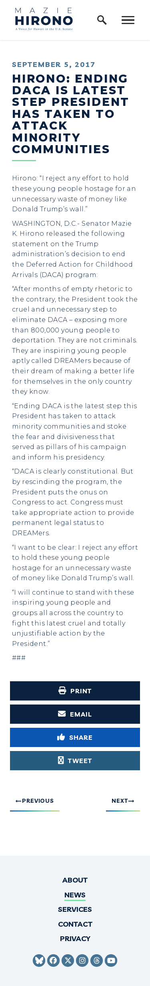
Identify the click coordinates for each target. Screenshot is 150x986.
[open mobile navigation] (128, 20)
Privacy (75, 938)
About (75, 880)
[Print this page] (75, 691)
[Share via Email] (75, 714)
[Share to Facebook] (75, 737)
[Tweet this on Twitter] (75, 760)
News (75, 894)
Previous (38, 800)
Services (75, 909)
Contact (75, 924)
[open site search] (102, 20)
